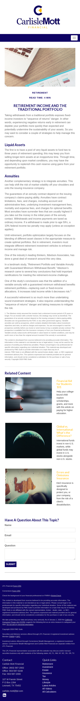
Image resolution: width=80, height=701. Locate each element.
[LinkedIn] (4, 695)
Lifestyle (46, 682)
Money (45, 679)
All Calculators (49, 691)
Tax (44, 676)
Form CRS (17, 586)
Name (8, 525)
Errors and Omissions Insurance (63, 475)
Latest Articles (49, 685)
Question (10, 545)
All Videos (47, 688)
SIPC (18, 636)
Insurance (47, 673)
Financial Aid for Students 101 (64, 384)
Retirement (47, 664)
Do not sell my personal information (20, 624)
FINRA (11, 636)
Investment (47, 667)
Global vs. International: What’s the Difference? (65, 431)
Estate (45, 670)
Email (8, 535)
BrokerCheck (56, 595)
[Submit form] (11, 564)
